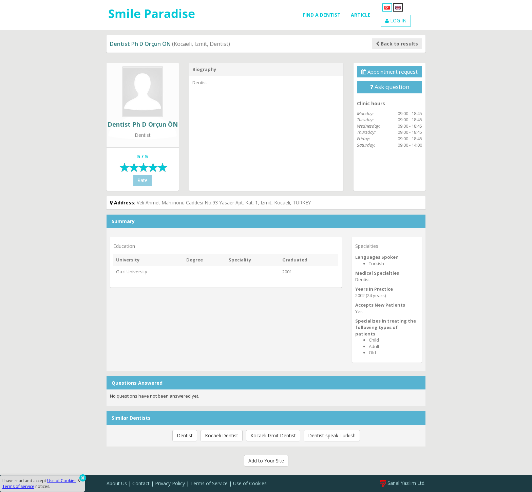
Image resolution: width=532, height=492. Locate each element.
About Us (117, 483)
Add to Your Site (266, 460)
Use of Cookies (250, 483)
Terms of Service (209, 483)
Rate (142, 180)
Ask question (389, 87)
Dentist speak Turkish (332, 435)
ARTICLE (360, 15)
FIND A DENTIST (322, 15)
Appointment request (389, 71)
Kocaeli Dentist (221, 435)
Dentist (185, 435)
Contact (141, 483)
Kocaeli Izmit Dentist (273, 435)
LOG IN (395, 20)
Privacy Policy (170, 483)
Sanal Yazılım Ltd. (402, 483)
